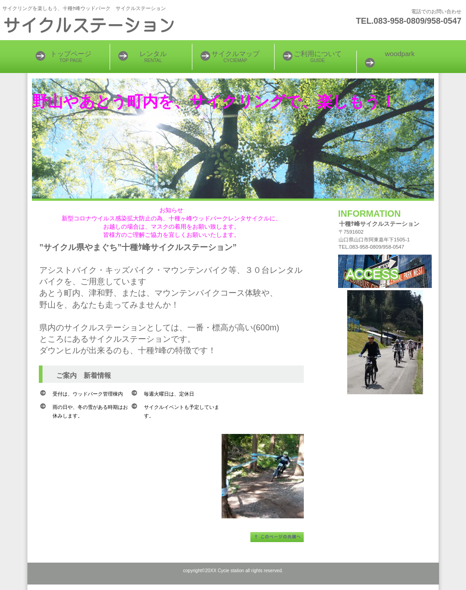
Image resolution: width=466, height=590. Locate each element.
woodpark (399, 53)
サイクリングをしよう (114, 25)
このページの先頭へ (277, 537)
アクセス (385, 271)
